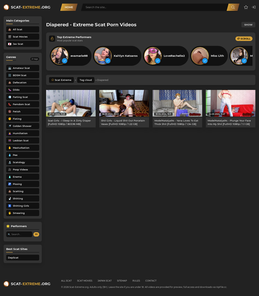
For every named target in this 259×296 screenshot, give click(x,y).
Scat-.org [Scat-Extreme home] (30, 7)
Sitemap (122, 280)
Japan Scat (105, 280)
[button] (246, 7)
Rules (136, 280)
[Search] (233, 7)
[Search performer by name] (19, 234)
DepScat (13, 257)
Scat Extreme (63, 79)
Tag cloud (86, 79)
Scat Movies (84, 280)
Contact (150, 280)
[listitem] (70, 56)
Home (69, 7)
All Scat (66, 280)
